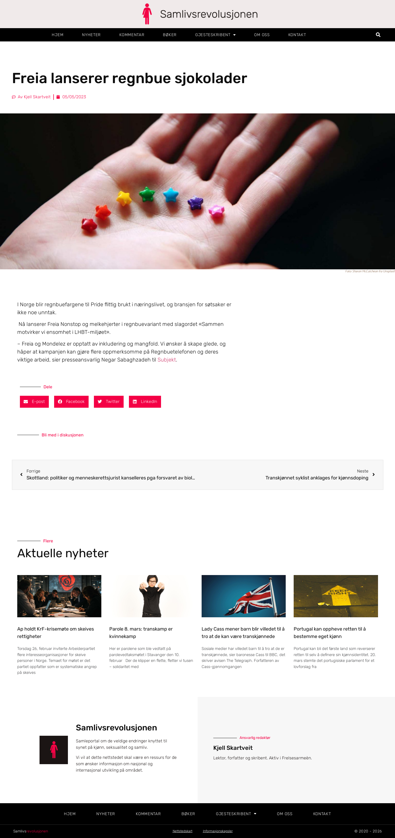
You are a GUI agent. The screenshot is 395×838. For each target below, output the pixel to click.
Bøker (170, 34)
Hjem (57, 34)
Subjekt (167, 359)
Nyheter (91, 34)
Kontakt (297, 34)
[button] (378, 35)
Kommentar (131, 34)
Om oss (262, 34)
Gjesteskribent (215, 35)
